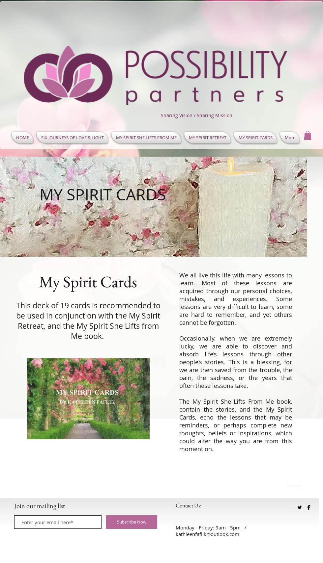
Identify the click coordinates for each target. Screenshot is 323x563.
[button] (307, 135)
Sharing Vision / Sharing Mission (196, 115)
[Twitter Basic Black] (299, 507)
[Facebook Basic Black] (308, 507)
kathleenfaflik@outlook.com (207, 534)
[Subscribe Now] (131, 522)
